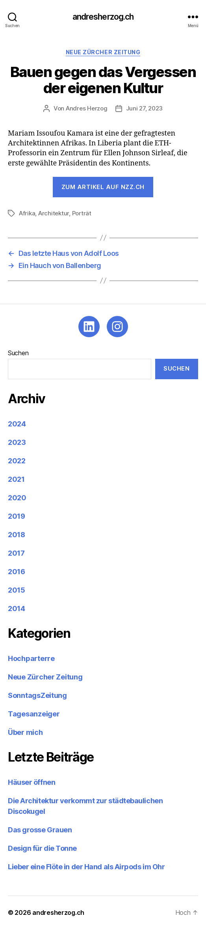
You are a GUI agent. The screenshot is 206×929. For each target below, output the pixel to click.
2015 (16, 590)
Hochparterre (31, 658)
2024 (17, 424)
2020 (17, 498)
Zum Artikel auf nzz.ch (103, 187)
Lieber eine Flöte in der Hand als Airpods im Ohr (86, 867)
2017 (16, 553)
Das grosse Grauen (40, 830)
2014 (16, 608)
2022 (17, 461)
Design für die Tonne (43, 848)
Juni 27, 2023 (144, 108)
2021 (16, 479)
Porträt (81, 213)
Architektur (53, 213)
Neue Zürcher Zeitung (103, 52)
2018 (16, 535)
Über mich (25, 732)
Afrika (27, 213)
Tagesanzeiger (34, 714)
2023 (17, 442)
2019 (16, 516)
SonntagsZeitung (37, 695)
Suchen (18, 353)
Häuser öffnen (31, 782)
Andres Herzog (87, 108)
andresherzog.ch (103, 17)
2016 (16, 571)
